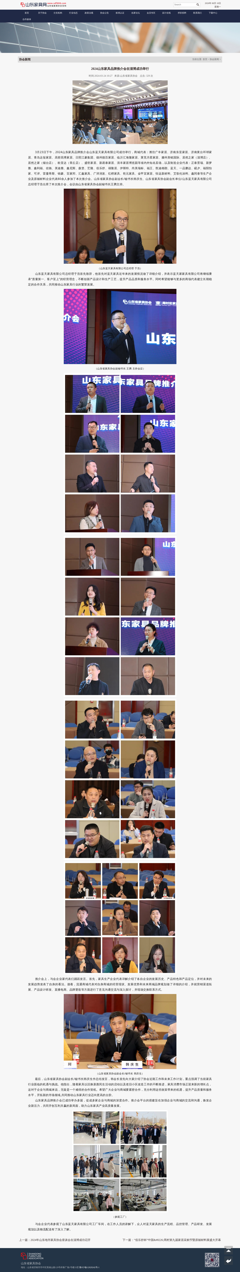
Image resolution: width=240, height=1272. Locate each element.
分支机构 (58, 13)
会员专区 (151, 13)
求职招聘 (182, 13)
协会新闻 (214, 59)
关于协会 (42, 13)
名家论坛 (135, 13)
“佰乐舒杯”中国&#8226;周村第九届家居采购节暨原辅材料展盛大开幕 (177, 1239)
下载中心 (213, 13)
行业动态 (73, 13)
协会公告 (104, 13)
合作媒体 (26, 19)
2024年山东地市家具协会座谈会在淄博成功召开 (61, 1239)
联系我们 (197, 13)
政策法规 (89, 13)
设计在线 (166, 13)
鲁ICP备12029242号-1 (89, 1267)
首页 (27, 13)
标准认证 (120, 13)
